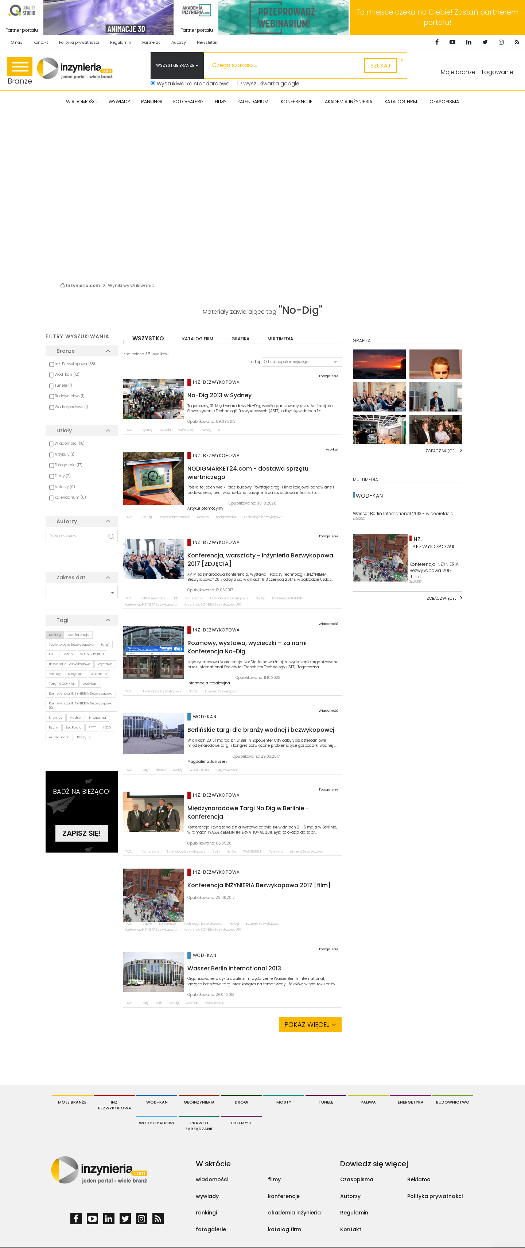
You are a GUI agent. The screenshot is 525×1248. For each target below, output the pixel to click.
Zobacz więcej (440, 451)
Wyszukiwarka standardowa (190, 83)
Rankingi (151, 101)
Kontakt (41, 42)
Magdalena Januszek (207, 761)
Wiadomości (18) (70, 443)
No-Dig (55, 635)
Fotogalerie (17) (68, 465)
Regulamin (120, 42)
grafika (240, 339)
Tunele (326, 1102)
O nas (17, 42)
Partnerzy (151, 42)
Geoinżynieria (199, 1102)
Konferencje (78, 635)
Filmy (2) (63, 476)
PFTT (92, 727)
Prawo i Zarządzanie (199, 1126)
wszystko (148, 338)
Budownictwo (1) (70, 396)
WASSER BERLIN (92, 654)
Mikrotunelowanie (154, 598)
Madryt (76, 717)
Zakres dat (71, 577)
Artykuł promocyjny (205, 508)
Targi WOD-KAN (62, 683)
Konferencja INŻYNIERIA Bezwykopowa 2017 (81, 705)
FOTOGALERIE (188, 101)
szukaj (380, 65)
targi (105, 644)
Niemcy (55, 717)
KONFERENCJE (296, 101)
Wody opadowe (157, 1123)
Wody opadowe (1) (71, 407)
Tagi (62, 620)
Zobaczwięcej (441, 598)
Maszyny (203, 517)
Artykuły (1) (64, 454)
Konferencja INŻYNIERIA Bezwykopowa (81, 693)
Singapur (76, 674)
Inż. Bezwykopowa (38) (75, 364)
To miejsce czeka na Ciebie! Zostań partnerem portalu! (437, 17)
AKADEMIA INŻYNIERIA (348, 101)
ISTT (52, 654)
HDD (107, 727)
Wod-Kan (157, 1102)
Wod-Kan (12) (67, 374)
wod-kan (90, 683)
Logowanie (497, 72)
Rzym (53, 727)
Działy (64, 430)
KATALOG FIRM (401, 101)
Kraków (147, 924)
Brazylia (84, 737)
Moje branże (72, 1102)
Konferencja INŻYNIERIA (287, 598)
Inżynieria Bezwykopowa (69, 664)
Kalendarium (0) (70, 497)
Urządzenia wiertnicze (174, 517)
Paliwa (368, 1102)
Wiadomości (82, 101)
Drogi (241, 1102)
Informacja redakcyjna (208, 683)
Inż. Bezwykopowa (114, 1105)
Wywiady (119, 101)
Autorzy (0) (65, 487)
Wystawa (105, 664)
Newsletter (207, 42)
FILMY (220, 101)
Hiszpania (97, 717)
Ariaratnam (59, 737)
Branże (19, 71)
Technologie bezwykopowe (71, 644)
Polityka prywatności (79, 42)
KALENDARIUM (252, 101)
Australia (99, 674)
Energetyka (411, 1102)
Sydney (55, 674)
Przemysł (241, 1123)
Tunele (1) (63, 385)
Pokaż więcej (310, 1024)
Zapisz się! (81, 833)
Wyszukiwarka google (268, 83)
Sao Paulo (73, 727)
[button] (302, 362)
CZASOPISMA (444, 101)
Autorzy (178, 42)
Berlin (67, 654)
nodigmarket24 (226, 517)
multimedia (280, 339)
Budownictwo (453, 1102)
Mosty (283, 1102)
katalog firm (197, 339)
